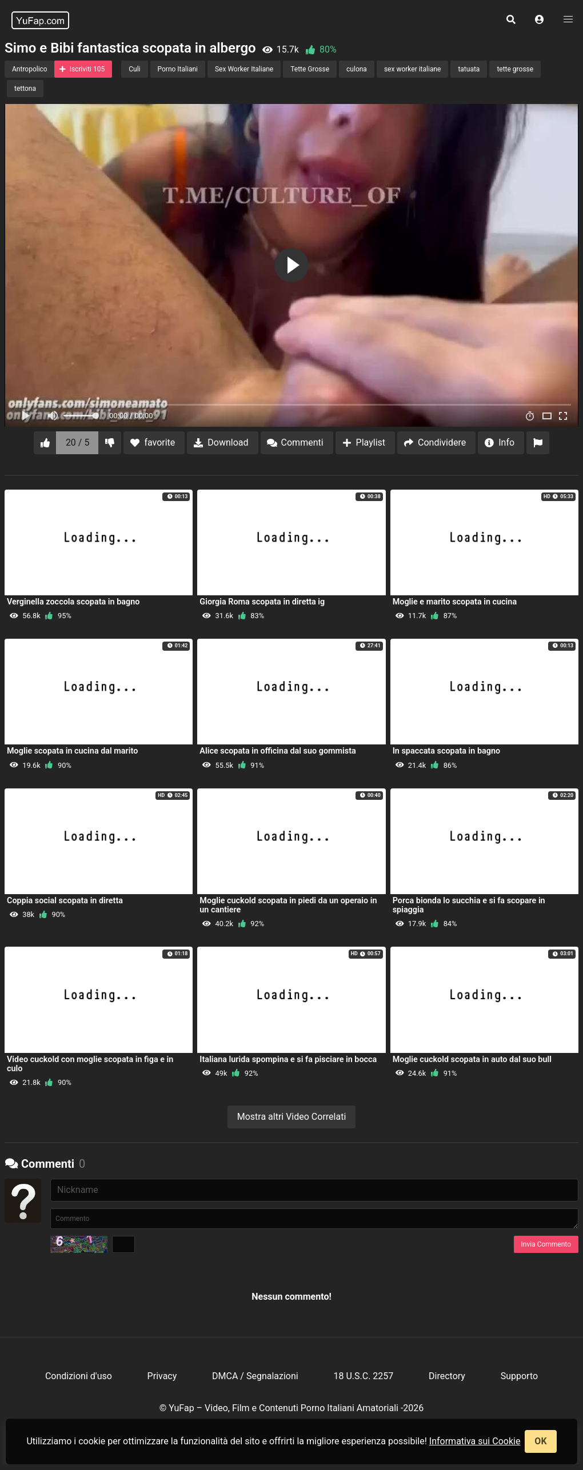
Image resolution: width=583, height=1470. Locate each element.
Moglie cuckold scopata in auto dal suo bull (472, 1059)
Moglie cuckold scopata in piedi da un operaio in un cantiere (288, 905)
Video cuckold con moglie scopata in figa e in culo (90, 1064)
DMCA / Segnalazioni (255, 1376)
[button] (539, 20)
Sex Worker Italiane (244, 69)
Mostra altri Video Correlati (291, 1116)
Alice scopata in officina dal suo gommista (277, 751)
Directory (447, 1376)
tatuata (469, 69)
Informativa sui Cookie (475, 1441)
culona (356, 69)
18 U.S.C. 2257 (363, 1376)
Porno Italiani (178, 69)
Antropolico (29, 69)
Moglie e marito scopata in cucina (455, 602)
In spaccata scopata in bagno (446, 751)
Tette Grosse (309, 69)
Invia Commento (546, 1244)
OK (540, 1441)
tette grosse (515, 69)
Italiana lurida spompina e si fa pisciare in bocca (288, 1059)
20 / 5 (78, 442)
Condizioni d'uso (78, 1376)
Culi (134, 69)
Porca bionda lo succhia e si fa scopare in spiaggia (469, 905)
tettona (25, 89)
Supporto (519, 1376)
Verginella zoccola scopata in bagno (73, 602)
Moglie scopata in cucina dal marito (72, 751)
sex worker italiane (412, 69)
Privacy (162, 1376)
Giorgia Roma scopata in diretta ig (262, 602)
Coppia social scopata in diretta (65, 901)
